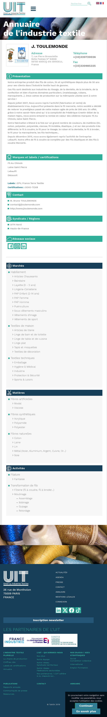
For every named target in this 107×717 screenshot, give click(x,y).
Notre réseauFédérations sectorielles (48, 669)
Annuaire (60, 592)
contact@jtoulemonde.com (25, 204)
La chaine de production (15, 659)
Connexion (61, 602)
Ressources (8, 694)
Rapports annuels (11, 687)
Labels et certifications (14, 666)
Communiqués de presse (15, 690)
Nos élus (41, 656)
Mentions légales (65, 597)
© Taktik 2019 (53, 704)
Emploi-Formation (79, 668)
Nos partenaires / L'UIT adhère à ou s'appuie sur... (51, 674)
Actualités (61, 572)
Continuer (86, 705)
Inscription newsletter (48, 620)
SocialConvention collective (80, 659)
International (76, 664)
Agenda (60, 577)
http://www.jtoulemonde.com (26, 208)
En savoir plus (86, 711)
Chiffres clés (9, 662)
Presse (59, 582)
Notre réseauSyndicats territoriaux (47, 663)
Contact (60, 587)
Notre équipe (43, 659)
